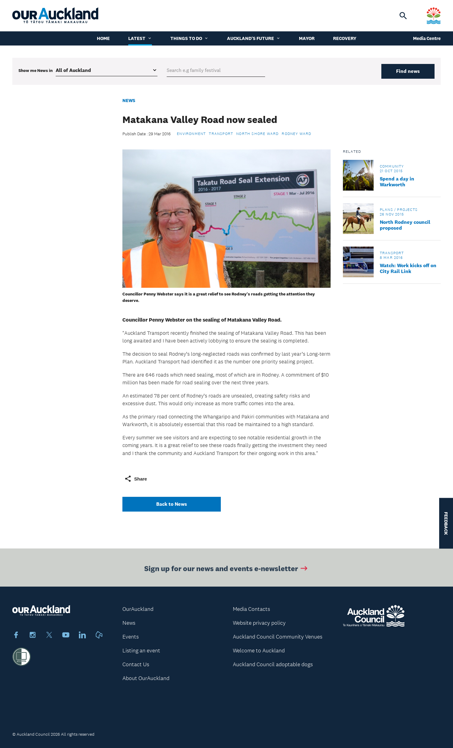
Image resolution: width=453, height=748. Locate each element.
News (128, 100)
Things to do (189, 38)
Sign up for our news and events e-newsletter (226, 569)
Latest (140, 38)
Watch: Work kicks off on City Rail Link (408, 268)
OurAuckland (137, 609)
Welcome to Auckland (259, 650)
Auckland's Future (253, 38)
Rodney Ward (296, 133)
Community (392, 166)
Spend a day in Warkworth (397, 182)
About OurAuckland (145, 678)
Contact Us (135, 664)
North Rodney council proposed (405, 225)
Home (103, 38)
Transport (221, 133)
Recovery (344, 38)
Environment (191, 133)
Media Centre (427, 38)
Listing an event (141, 650)
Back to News (171, 504)
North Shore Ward (257, 133)
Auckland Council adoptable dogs (273, 664)
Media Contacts (251, 609)
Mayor (307, 38)
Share (135, 478)
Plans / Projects (399, 209)
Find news (408, 71)
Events (130, 636)
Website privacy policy (259, 622)
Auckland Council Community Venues (277, 636)
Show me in (35, 70)
